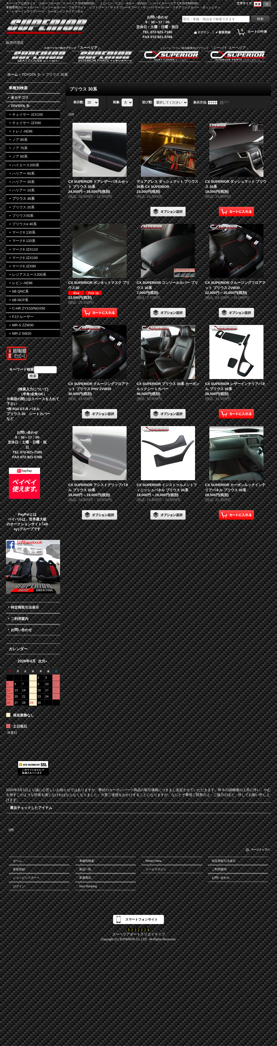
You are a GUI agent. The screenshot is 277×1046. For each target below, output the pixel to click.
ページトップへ (260, 849)
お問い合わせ (21, 630)
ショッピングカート (26, 877)
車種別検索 (86, 860)
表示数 (78, 102)
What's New (153, 860)
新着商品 (85, 877)
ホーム (17, 860)
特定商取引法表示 (25, 607)
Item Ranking (88, 886)
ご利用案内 (19, 619)
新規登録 (224, 32)
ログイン (203, 32)
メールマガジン (156, 869)
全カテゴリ (19, 97)
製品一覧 (85, 869)
